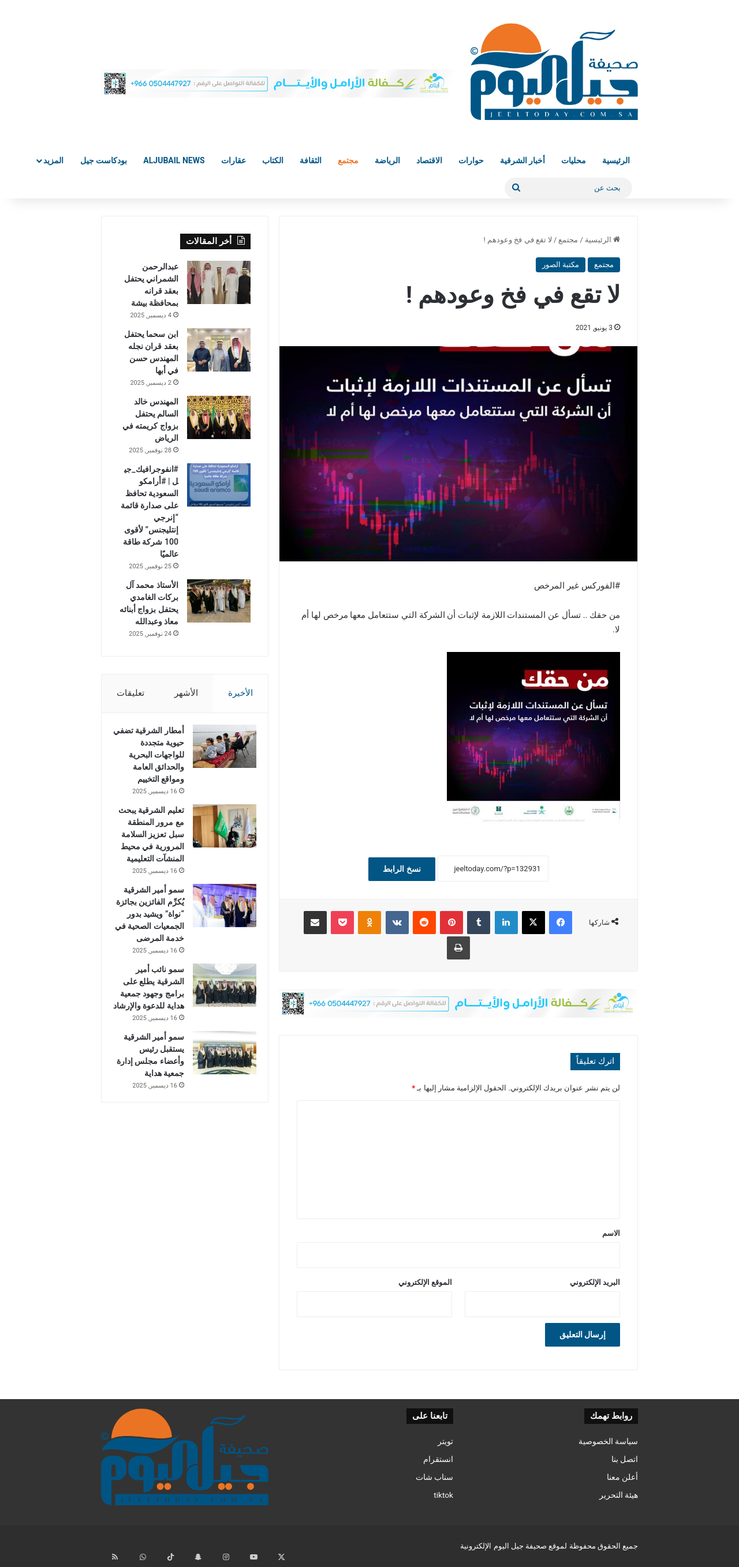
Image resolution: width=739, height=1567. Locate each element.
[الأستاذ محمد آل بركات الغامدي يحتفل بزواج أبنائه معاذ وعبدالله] (219, 601)
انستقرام (438, 1459)
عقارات (233, 160)
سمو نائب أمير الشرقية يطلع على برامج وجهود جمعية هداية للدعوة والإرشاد (149, 1060)
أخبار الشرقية (522, 160)
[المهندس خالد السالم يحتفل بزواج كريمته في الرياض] (219, 417)
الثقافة (311, 160)
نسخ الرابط (401, 869)
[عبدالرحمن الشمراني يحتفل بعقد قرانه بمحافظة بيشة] (219, 282)
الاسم (611, 1233)
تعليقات (130, 693)
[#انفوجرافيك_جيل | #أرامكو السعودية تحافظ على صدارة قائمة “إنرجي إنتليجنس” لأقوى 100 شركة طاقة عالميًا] (219, 485)
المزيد (53, 160)
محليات (573, 160)
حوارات (471, 160)
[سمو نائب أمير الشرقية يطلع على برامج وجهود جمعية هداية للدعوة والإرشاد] (219, 1051)
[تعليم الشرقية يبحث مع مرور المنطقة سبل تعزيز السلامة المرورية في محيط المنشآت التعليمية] (219, 843)
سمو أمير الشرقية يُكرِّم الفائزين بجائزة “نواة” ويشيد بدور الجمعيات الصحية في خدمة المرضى (149, 968)
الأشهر (186, 693)
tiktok (443, 1494)
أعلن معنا (622, 1477)
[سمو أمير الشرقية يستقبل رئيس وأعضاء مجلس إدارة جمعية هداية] (219, 1131)
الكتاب (272, 160)
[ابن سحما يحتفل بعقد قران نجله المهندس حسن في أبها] (219, 350)
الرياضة (387, 160)
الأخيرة (240, 693)
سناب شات (434, 1477)
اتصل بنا (624, 1459)
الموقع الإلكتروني (425, 1282)
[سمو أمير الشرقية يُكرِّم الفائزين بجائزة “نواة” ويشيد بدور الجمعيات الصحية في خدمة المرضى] (219, 947)
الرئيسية (616, 160)
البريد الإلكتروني (595, 1282)
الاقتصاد (429, 160)
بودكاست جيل (103, 160)
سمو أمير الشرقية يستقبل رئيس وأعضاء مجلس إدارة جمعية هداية (151, 1139)
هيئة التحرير (618, 1494)
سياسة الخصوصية (608, 1441)
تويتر (445, 1441)
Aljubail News (173, 160)
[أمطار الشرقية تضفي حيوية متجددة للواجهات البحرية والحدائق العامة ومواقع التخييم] (219, 752)
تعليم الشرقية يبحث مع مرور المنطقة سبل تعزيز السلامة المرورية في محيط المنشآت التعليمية (153, 864)
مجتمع (348, 160)
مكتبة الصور (560, 264)
